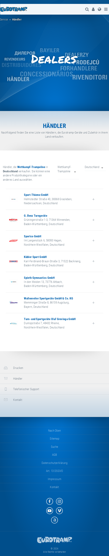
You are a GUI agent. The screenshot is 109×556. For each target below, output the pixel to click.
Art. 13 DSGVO (54, 471)
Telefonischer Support (21, 389)
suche (54, 447)
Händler (12, 378)
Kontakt (12, 399)
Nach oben (54, 430)
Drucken (13, 367)
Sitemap (54, 438)
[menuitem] (93, 9)
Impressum (54, 479)
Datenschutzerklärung (54, 463)
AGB (54, 455)
